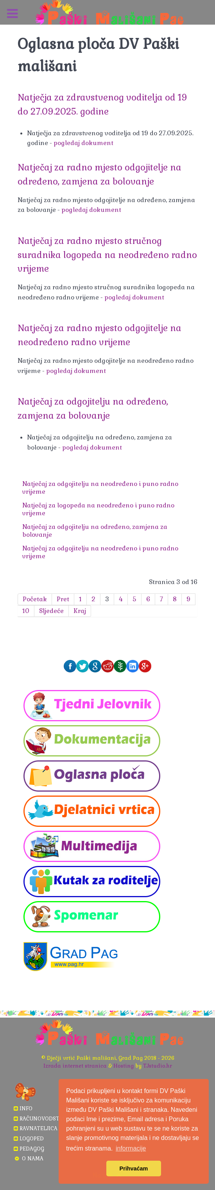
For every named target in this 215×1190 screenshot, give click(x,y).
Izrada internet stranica (75, 1066)
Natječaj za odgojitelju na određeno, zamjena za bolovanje (94, 531)
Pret (63, 599)
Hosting (123, 1066)
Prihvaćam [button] (134, 1168)
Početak (35, 599)
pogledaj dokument (83, 143)
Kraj (79, 611)
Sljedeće (51, 611)
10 (25, 611)
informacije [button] (131, 1148)
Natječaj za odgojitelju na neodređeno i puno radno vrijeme (100, 488)
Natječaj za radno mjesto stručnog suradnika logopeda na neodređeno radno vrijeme (107, 255)
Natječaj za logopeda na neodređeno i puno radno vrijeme (98, 509)
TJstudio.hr (157, 1066)
